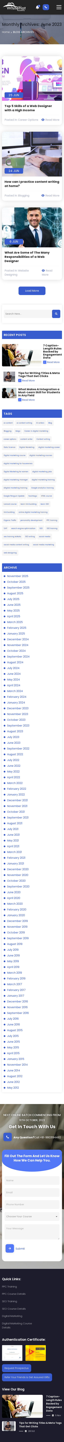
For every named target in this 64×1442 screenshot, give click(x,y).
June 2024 (14, 674)
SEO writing (30, 536)
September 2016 (18, 1013)
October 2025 (16, 582)
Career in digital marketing (36, 431)
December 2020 (18, 869)
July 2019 (13, 950)
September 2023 (18, 726)
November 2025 (17, 576)
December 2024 (18, 639)
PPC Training (9, 1286)
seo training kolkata (12, 536)
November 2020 (17, 875)
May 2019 (13, 961)
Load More (32, 291)
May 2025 (13, 611)
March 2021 (14, 852)
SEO (41, 528)
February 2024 (16, 697)
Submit (15, 1248)
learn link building (29, 504)
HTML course (46, 496)
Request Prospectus (17, 1346)
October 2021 (16, 812)
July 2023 (13, 737)
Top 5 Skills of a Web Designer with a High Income (28, 108)
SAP (5, 528)
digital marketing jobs (42, 471)
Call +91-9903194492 (32, 1137)
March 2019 (14, 973)
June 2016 (13, 1024)
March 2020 (15, 904)
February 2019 (16, 978)
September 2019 (18, 938)
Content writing (43, 439)
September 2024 (18, 657)
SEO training (52, 528)
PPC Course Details (44, 1286)
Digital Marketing (26, 447)
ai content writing (24, 423)
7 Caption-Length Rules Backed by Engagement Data (54, 1381)
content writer (26, 439)
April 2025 (13, 616)
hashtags (32, 496)
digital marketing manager (16, 479)
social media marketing (43, 544)
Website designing (17, 273)
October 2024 (16, 651)
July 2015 (13, 1036)
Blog (50, 423)
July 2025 (13, 599)
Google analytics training (42, 488)
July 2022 (13, 760)
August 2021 (14, 823)
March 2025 (15, 622)
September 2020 (18, 886)
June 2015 (13, 1042)
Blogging (23, 195)
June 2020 (14, 892)
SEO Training (9, 1294)
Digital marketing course (14, 455)
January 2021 (15, 863)
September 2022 (18, 749)
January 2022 (16, 794)
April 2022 (13, 777)
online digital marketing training (33, 512)
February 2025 (16, 628)
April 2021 (13, 846)
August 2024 (15, 662)
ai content (8, 423)
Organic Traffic (10, 520)
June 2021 (13, 835)
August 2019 (14, 944)
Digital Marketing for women (16, 471)
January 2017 (15, 996)
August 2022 (15, 754)
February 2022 (16, 789)
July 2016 (13, 1019)
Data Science (9, 447)
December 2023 (17, 708)
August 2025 (15, 593)
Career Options (28, 120)
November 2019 (17, 927)
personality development (31, 520)
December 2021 (17, 800)
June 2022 (13, 766)
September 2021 (18, 817)
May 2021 (13, 840)
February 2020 (16, 909)
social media (44, 536)
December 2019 (17, 921)
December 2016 (17, 1001)
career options (10, 439)
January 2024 (16, 703)
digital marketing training (43, 479)
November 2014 (17, 1065)
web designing (10, 553)
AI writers (40, 423)
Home (6, 32)
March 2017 (14, 984)
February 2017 (16, 990)
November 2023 (17, 714)
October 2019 (16, 932)
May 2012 (13, 1088)
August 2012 (14, 1076)
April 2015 (13, 1053)
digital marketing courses (40, 455)
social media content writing (16, 544)
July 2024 (13, 668)
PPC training (51, 520)
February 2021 (16, 858)
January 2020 (16, 915)
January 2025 (16, 634)
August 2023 (15, 731)
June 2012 (13, 1082)
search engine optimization (23, 528)
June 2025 (14, 605)
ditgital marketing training (15, 488)
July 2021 (13, 829)
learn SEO (45, 504)
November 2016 (17, 1007)
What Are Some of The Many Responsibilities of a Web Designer (27, 256)
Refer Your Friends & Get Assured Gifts (27, 1355)
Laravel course (10, 504)
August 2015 (15, 1030)
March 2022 (15, 783)
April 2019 (13, 967)
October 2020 (16, 881)
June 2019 (13, 955)
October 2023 (16, 720)
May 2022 (13, 771)
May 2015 (13, 1047)
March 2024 (15, 691)
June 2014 (13, 1070)
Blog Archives (23, 32)
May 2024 (13, 680)
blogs (17, 431)
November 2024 (17, 645)
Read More (50, 120)
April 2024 (13, 685)
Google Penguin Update (14, 496)
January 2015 (15, 1059)
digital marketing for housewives (18, 463)
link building (9, 512)
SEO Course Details (44, 1294)
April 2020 (13, 898)
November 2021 (17, 806)
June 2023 (13, 743)
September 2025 (18, 588)
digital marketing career (49, 447)
